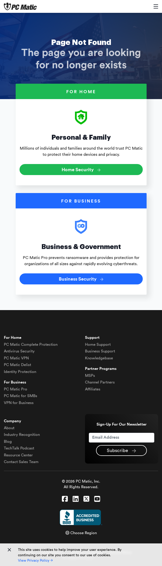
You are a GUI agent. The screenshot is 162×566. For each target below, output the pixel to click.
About (9, 428)
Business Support (100, 351)
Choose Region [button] (81, 533)
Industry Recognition (22, 435)
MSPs (90, 376)
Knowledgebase (99, 358)
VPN (16, 358)
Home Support (98, 345)
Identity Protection (20, 372)
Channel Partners (100, 382)
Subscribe (121, 450)
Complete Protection (31, 345)
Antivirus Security (19, 351)
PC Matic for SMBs (20, 396)
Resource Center (18, 455)
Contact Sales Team (21, 462)
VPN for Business (19, 403)
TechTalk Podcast (19, 448)
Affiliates (92, 389)
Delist (17, 365)
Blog (8, 442)
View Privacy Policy (35, 560)
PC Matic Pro (15, 389)
